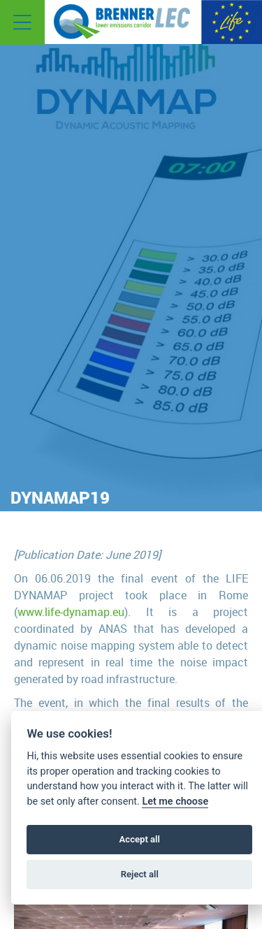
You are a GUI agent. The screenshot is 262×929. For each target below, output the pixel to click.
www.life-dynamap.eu (70, 612)
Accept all (139, 839)
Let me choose (175, 801)
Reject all (140, 874)
